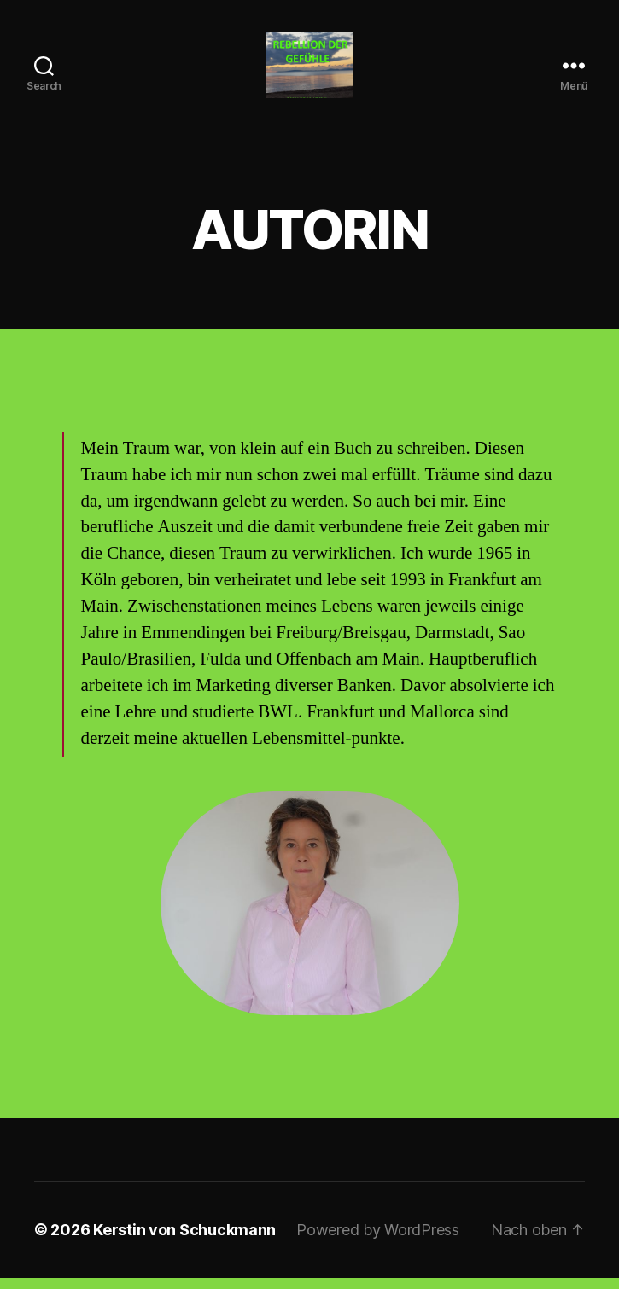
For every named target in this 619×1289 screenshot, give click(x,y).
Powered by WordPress (377, 1241)
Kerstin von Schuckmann (184, 1241)
